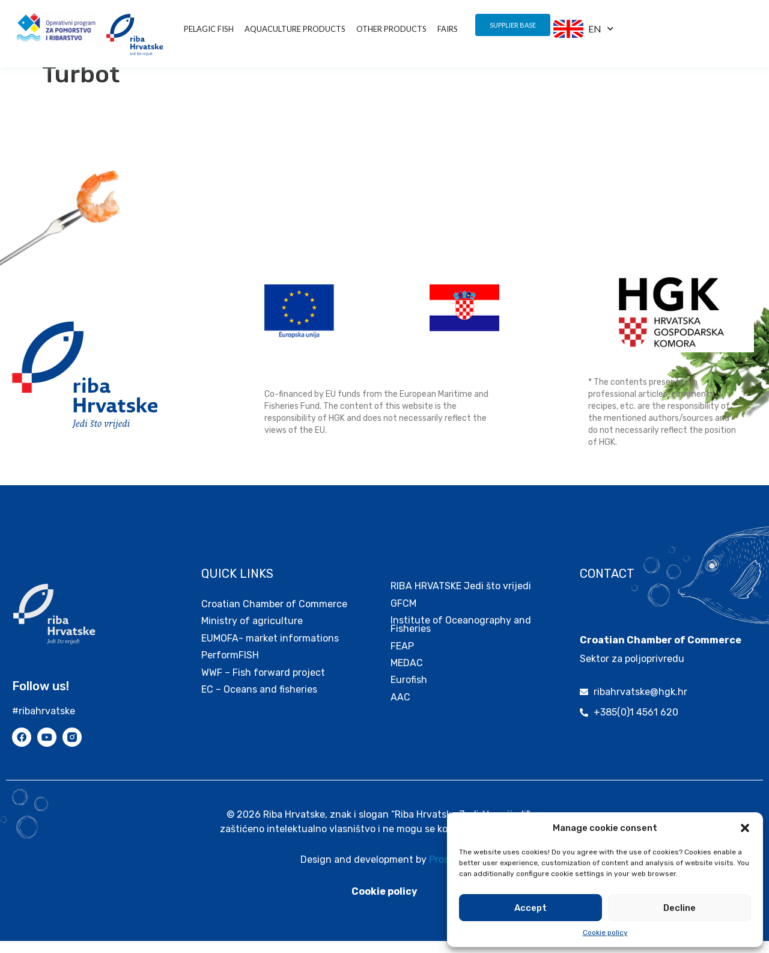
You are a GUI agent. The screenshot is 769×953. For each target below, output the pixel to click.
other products (391, 29)
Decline (679, 907)
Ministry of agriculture (252, 633)
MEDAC (407, 675)
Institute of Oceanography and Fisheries (461, 636)
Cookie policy (605, 932)
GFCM (403, 615)
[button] (745, 828)
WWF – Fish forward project (263, 684)
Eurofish (409, 691)
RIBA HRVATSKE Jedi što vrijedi (461, 598)
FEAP (402, 658)
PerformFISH (230, 667)
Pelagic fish (209, 29)
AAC (400, 709)
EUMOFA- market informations (270, 650)
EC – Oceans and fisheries (260, 701)
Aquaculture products (295, 29)
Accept (530, 907)
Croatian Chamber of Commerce (274, 616)
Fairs (447, 29)
